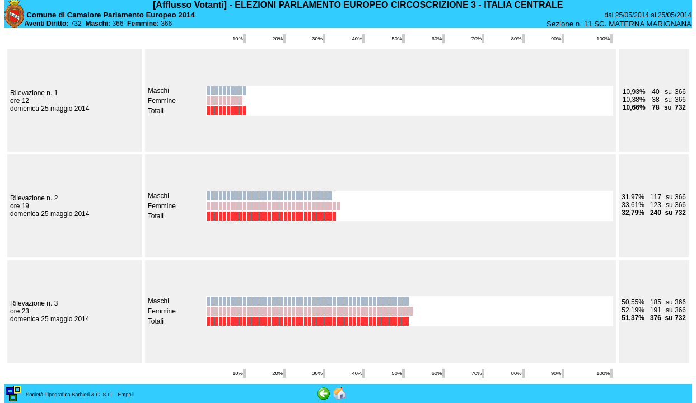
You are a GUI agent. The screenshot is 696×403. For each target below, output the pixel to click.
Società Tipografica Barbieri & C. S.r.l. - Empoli (80, 394)
